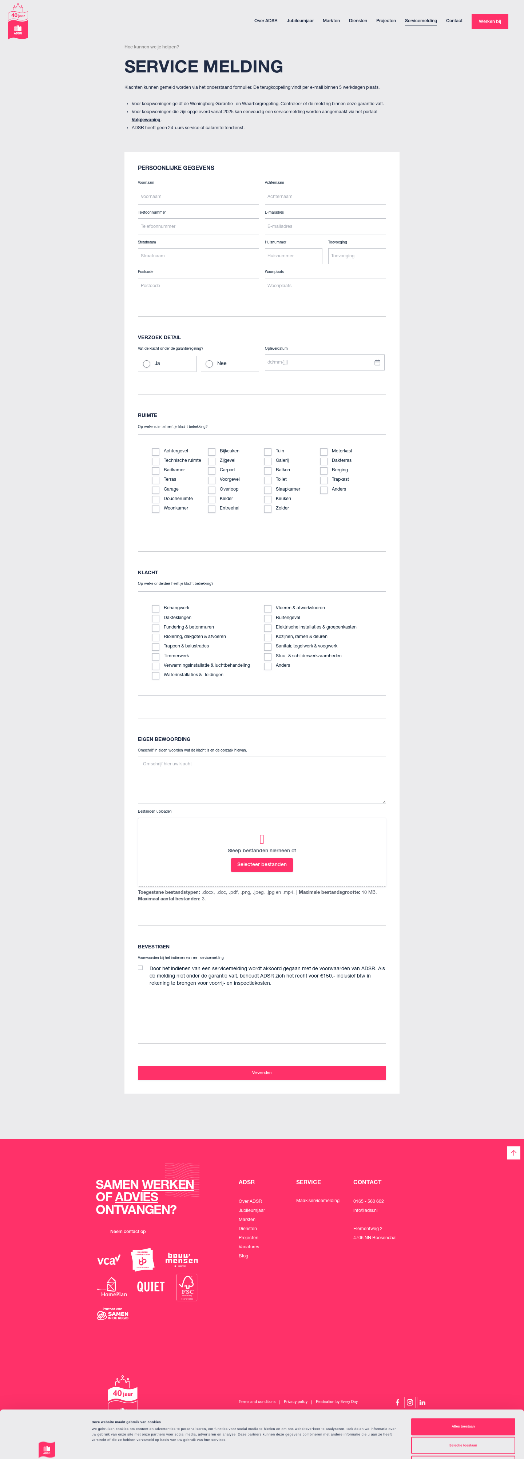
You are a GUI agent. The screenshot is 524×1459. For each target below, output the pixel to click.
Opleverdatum (276, 349)
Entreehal (229, 508)
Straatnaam (147, 243)
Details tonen (309, 1447)
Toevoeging (337, 243)
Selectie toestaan (463, 1401)
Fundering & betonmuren (189, 627)
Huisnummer (275, 243)
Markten (331, 21)
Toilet (281, 479)
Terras (170, 479)
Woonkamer (176, 508)
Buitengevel (288, 618)
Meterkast (342, 451)
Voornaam (146, 183)
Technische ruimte (182, 461)
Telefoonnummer (152, 213)
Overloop (229, 489)
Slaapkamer (288, 489)
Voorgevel (230, 479)
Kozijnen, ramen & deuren (302, 637)
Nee (222, 363)
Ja (157, 363)
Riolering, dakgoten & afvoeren (195, 637)
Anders (339, 489)
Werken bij (490, 22)
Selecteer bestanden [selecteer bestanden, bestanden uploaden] (262, 865)
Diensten (358, 21)
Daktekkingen (177, 618)
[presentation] (193, 1007)
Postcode (145, 272)
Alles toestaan (463, 1382)
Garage (171, 489)
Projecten (386, 21)
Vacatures (249, 1247)
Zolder (282, 508)
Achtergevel (176, 451)
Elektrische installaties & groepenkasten (316, 627)
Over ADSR (266, 21)
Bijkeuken (229, 451)
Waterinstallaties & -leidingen (193, 675)
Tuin (280, 451)
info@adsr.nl (365, 1211)
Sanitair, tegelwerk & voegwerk (306, 646)
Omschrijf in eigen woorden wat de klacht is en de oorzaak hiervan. (192, 751)
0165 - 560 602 (368, 1202)
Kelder (226, 499)
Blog (243, 1256)
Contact (454, 21)
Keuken (283, 499)
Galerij (282, 461)
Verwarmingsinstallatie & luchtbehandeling (207, 665)
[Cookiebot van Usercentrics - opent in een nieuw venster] (47, 1446)
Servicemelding (421, 21)
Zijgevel (227, 461)
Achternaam (274, 183)
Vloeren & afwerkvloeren (300, 608)
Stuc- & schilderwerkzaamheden (309, 656)
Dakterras (342, 461)
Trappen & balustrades (186, 646)
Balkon (283, 470)
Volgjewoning (146, 120)
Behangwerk (176, 608)
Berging (340, 470)
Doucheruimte (178, 499)
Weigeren (463, 1419)
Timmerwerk (176, 656)
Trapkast (340, 479)
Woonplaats (274, 272)
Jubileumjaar (300, 21)
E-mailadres (274, 213)
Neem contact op (128, 1232)
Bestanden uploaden (155, 812)
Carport (227, 470)
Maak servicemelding (318, 1201)
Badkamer (174, 470)
